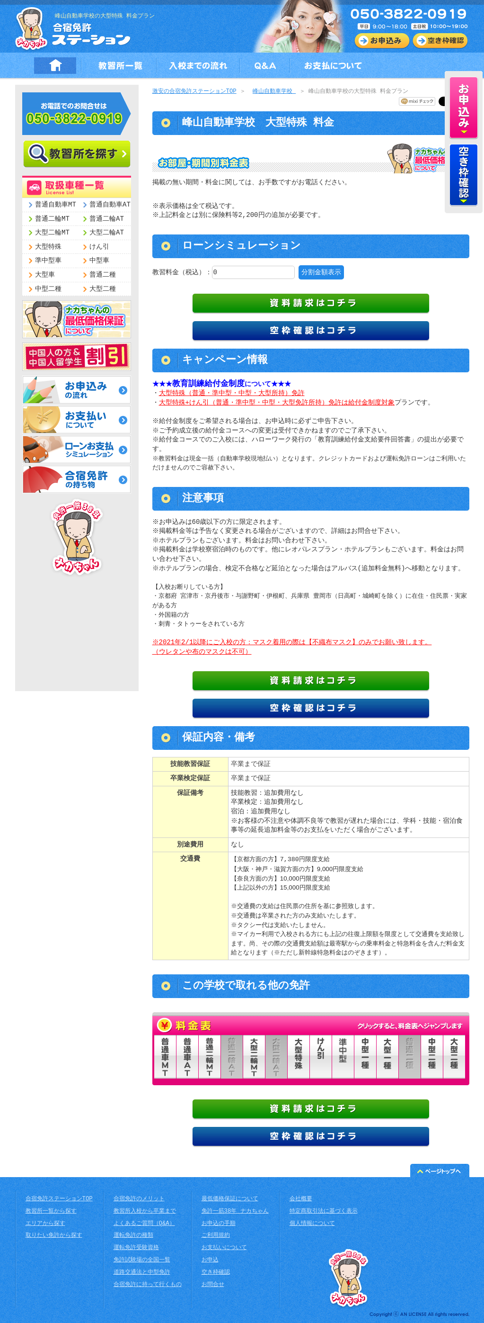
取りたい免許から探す (54, 1236)
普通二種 (102, 274)
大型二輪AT (106, 232)
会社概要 (301, 1199)
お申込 (210, 1260)
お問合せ (213, 1285)
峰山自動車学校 (274, 92)
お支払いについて (224, 1248)
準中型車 (48, 260)
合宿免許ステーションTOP (59, 1199)
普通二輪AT (106, 219)
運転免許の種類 (133, 1236)
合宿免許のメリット (139, 1199)
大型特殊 (48, 247)
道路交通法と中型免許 (142, 1273)
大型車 (45, 274)
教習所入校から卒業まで (145, 1211)
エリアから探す (45, 1224)
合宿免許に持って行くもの (148, 1285)
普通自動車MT (55, 204)
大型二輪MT (52, 232)
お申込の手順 (219, 1224)
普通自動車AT (110, 204)
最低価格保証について (230, 1199)
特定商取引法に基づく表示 (324, 1211)
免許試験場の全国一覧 (142, 1260)
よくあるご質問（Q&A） (144, 1224)
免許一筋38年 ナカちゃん (235, 1211)
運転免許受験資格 (136, 1248)
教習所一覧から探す (51, 1211)
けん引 (99, 247)
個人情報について (312, 1224)
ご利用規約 (216, 1236)
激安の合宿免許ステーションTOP (194, 92)
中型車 (99, 260)
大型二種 (102, 289)
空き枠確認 (216, 1273)
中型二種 (48, 289)
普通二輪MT (52, 219)
